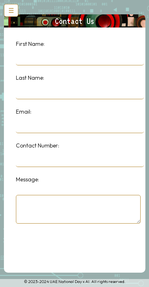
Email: (23, 111)
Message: (27, 179)
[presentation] (75, 248)
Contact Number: (37, 145)
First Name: (29, 43)
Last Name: (29, 77)
